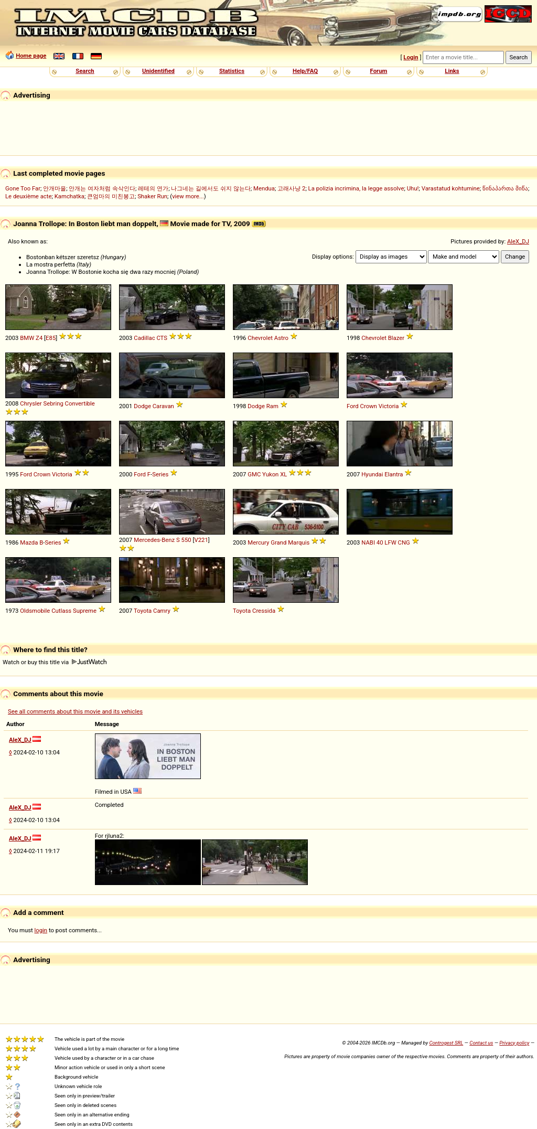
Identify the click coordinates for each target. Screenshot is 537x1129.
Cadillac (144, 338)
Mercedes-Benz (154, 540)
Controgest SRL (446, 1043)
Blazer (396, 338)
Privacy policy (514, 1043)
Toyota (143, 610)
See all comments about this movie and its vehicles (75, 711)
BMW (27, 338)
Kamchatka (69, 196)
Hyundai (372, 474)
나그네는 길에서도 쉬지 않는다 (210, 188)
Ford (353, 406)
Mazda (29, 542)
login (41, 930)
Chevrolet (260, 338)
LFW (390, 542)
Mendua (264, 188)
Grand (278, 542)
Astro (281, 338)
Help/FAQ (305, 70)
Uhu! (413, 188)
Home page (31, 55)
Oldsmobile (35, 610)
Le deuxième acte (28, 196)
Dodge (142, 406)
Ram (272, 406)
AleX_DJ (518, 241)
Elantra (393, 474)
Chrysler (30, 403)
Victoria (389, 406)
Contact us (481, 1043)
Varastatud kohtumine (451, 188)
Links (452, 70)
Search (85, 70)
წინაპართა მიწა (505, 188)
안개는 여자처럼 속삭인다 (102, 188)
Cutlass (61, 610)
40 (380, 542)
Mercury (258, 542)
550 (186, 540)
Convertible (80, 403)
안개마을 (54, 188)
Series (160, 474)
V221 (201, 540)
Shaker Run (152, 196)
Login (410, 57)
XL (283, 474)
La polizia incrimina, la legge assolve (356, 188)
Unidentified (158, 70)
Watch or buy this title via (54, 662)
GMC (254, 474)
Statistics (231, 70)
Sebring (53, 403)
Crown (368, 406)
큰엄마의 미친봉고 (111, 196)
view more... (188, 196)
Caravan (163, 406)
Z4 (39, 338)
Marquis (298, 542)
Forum (379, 70)
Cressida (263, 610)
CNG (404, 542)
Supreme (84, 610)
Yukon (270, 474)
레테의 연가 (153, 188)
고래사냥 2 (291, 188)
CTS (161, 338)
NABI (368, 542)
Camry (161, 610)
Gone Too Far (22, 188)
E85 (51, 338)
